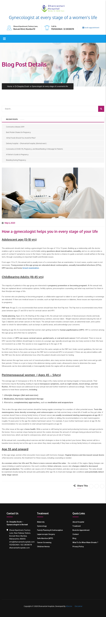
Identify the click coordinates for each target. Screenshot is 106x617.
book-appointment (90, 28)
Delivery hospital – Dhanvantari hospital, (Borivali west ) (26, 143)
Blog (74, 538)
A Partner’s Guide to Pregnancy (17, 154)
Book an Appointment (81, 530)
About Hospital (78, 522)
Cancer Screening (44, 542)
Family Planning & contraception (50, 530)
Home (9, 86)
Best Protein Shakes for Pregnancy (18, 132)
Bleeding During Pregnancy (16, 160)
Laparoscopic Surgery (46, 534)
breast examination (31, 268)
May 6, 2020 (8, 223)
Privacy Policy (78, 547)
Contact (76, 534)
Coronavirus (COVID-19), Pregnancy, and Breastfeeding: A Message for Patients (34, 149)
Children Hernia (43, 547)
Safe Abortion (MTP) (45, 538)
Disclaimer (78, 606)
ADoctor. (69, 606)
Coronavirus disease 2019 (15, 126)
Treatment (77, 526)
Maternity (40, 522)
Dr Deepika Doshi (22, 86)
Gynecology (42, 526)
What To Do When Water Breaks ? (85, 542)
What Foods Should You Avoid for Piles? (21, 138)
